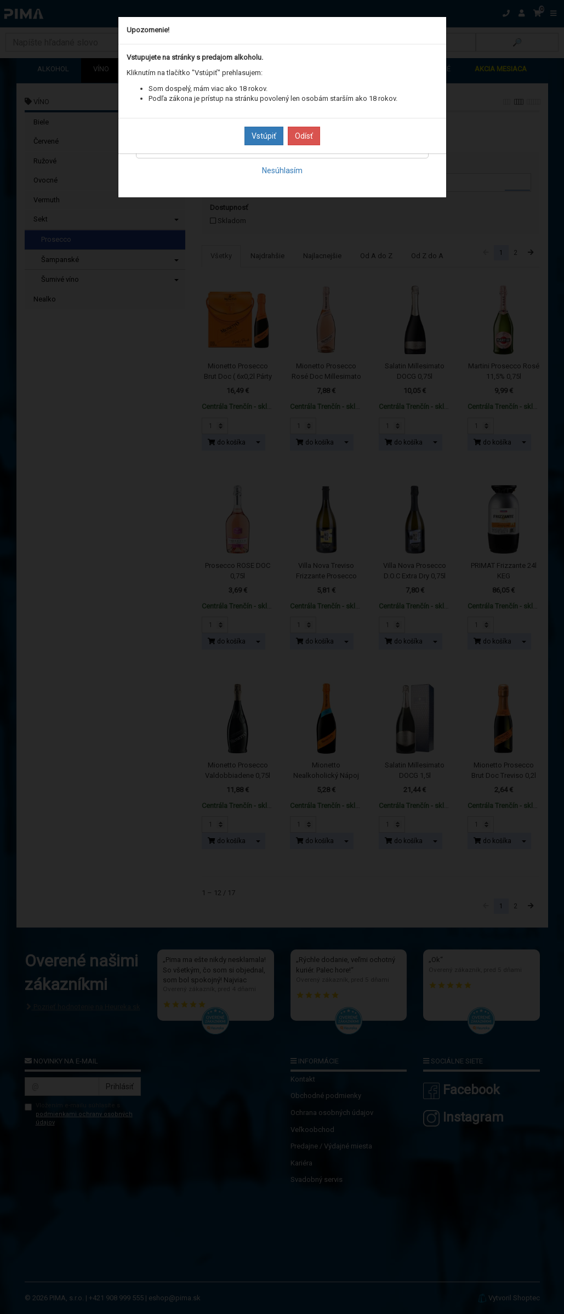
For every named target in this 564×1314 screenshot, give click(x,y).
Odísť (304, 136)
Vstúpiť (264, 136)
